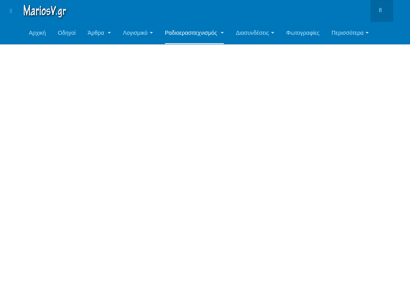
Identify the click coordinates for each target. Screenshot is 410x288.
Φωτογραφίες (303, 33)
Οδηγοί (67, 33)
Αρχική (37, 33)
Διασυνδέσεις (255, 33)
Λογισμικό (138, 33)
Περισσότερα (350, 33)
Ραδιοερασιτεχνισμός (194, 33)
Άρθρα (99, 33)
